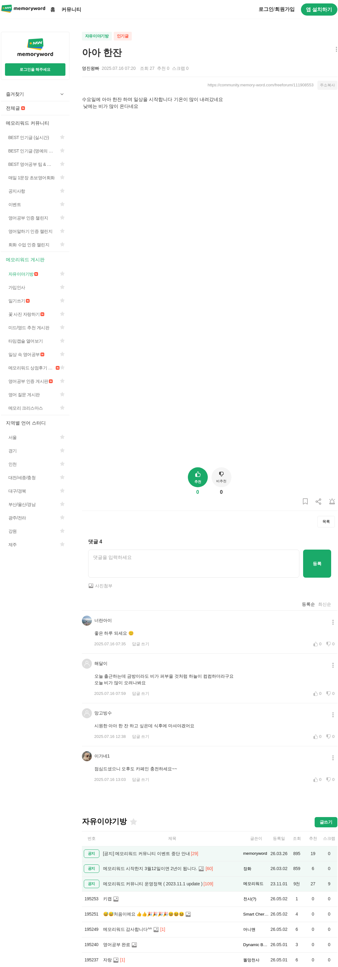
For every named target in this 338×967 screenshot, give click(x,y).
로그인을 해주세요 (35, 69)
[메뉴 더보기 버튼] (335, 50)
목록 (326, 521)
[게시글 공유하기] (319, 502)
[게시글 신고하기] (332, 502)
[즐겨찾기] (133, 821)
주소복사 (327, 85)
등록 (317, 563)
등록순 (308, 604)
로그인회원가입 (277, 9)
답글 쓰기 (141, 644)
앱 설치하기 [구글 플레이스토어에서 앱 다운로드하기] (319, 9)
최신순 (324, 604)
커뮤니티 (71, 9)
